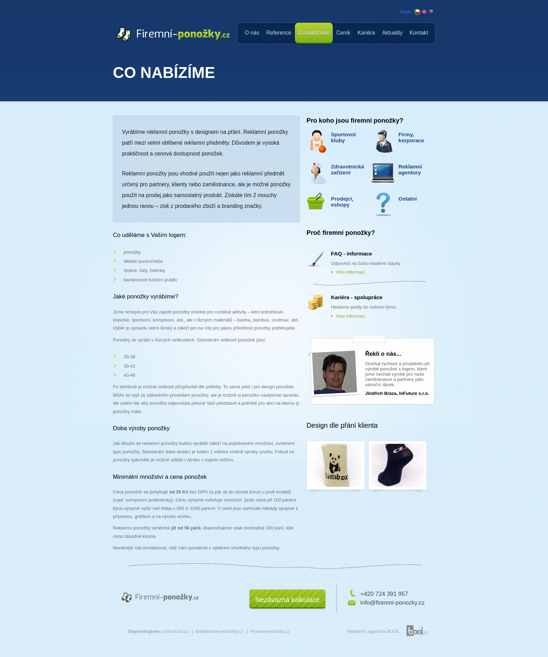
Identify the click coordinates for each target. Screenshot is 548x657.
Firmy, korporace (411, 137)
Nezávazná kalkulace (287, 600)
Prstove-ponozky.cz (269, 631)
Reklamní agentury (410, 169)
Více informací (350, 272)
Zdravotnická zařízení (347, 169)
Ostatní (407, 199)
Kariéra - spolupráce (356, 297)
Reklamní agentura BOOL (373, 631)
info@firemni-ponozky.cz (392, 602)
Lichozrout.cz (175, 631)
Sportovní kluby (343, 137)
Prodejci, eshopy (342, 202)
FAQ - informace (351, 254)
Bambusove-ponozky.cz (220, 631)
